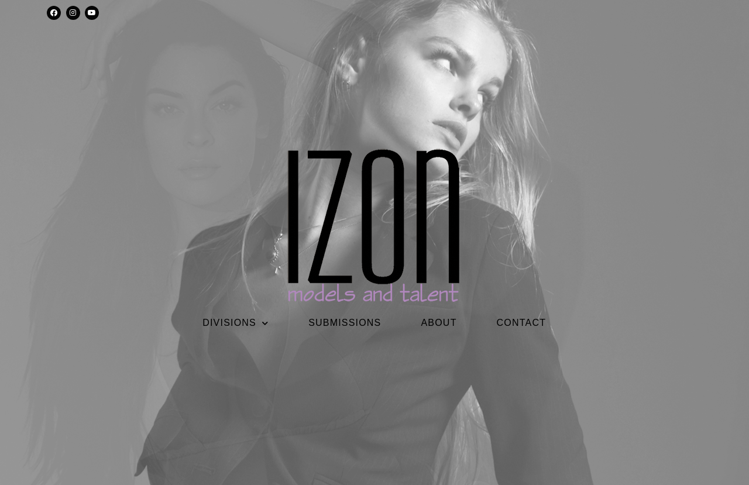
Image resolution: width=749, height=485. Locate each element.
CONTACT (522, 323)
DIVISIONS (235, 322)
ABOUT (438, 323)
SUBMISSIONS (344, 323)
